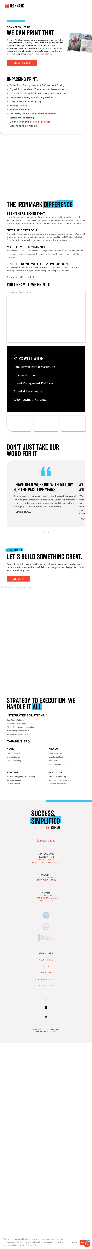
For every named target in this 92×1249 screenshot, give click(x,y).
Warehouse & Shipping (57, 999)
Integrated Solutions (25, 938)
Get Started (18, 801)
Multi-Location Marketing (16, 946)
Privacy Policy (46, 1195)
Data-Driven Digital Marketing (34, 366)
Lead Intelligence (13, 980)
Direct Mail (53, 983)
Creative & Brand (25, 375)
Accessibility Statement (46, 1202)
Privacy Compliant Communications (20, 950)
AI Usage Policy (46, 1208)
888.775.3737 (47, 1063)
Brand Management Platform (33, 383)
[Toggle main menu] (84, 5)
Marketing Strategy (14, 1003)
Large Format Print (56, 980)
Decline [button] (74, 1242)
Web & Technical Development (60, 1003)
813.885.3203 (46, 1118)
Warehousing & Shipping (30, 399)
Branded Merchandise (28, 391)
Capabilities (17, 964)
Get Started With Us (22, 62)
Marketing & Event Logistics (17, 957)
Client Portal (46, 1182)
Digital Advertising (13, 976)
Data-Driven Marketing (15, 943)
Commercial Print (55, 976)
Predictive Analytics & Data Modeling (21, 999)
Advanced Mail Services (57, 1006)
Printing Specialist (40, 121)
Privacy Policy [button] (32, 1245)
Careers (46, 1189)
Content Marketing (14, 983)
